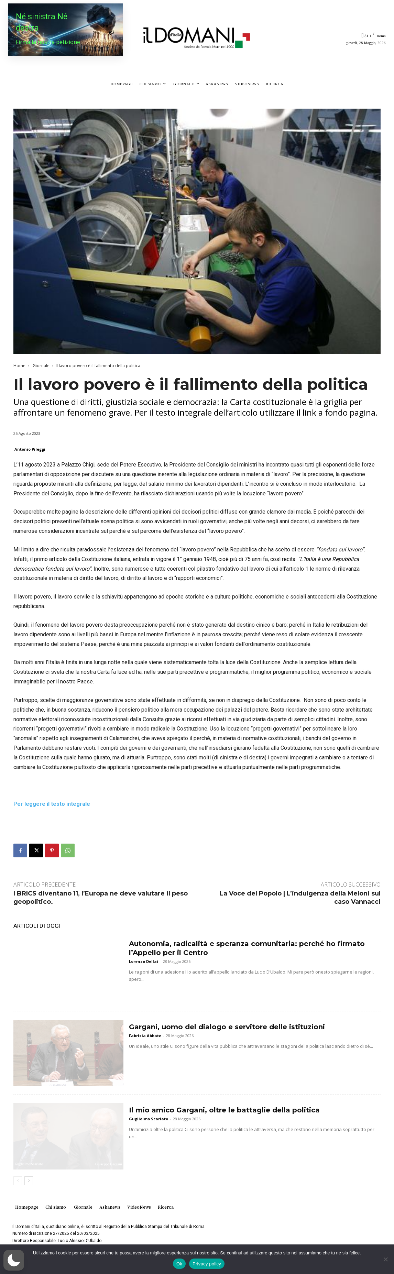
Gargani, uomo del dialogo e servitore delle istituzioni (227, 1027)
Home (19, 366)
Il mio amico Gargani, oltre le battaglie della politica (224, 1110)
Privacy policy (207, 1263)
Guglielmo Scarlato (148, 1118)
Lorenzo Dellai (143, 961)
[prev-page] (17, 1180)
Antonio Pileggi (29, 449)
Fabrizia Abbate (145, 1035)
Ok (179, 1263)
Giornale (41, 366)
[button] (13, 1260)
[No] (385, 1259)
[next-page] (28, 1180)
